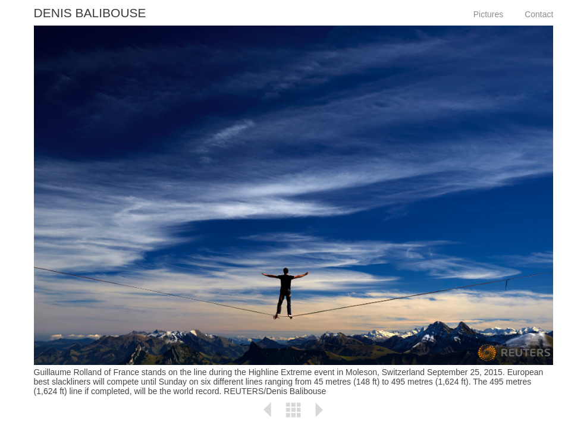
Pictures (488, 14)
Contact (539, 14)
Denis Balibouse (90, 13)
